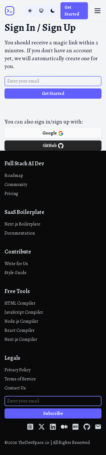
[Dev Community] (75, 426)
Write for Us (16, 264)
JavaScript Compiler (24, 312)
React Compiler (19, 330)
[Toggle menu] (97, 11)
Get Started (71, 10)
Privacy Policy (18, 370)
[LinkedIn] (52, 426)
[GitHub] (86, 426)
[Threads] (30, 426)
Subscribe (53, 413)
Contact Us (15, 388)
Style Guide (16, 273)
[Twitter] (41, 426)
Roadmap (14, 175)
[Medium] (64, 426)
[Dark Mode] (52, 10)
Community (16, 184)
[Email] (98, 426)
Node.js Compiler (21, 321)
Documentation (20, 233)
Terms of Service (20, 379)
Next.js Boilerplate (22, 224)
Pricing (11, 193)
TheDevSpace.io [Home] (33, 442)
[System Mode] (41, 10)
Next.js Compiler (21, 339)
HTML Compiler (20, 303)
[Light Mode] (29, 10)
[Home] (10, 11)
